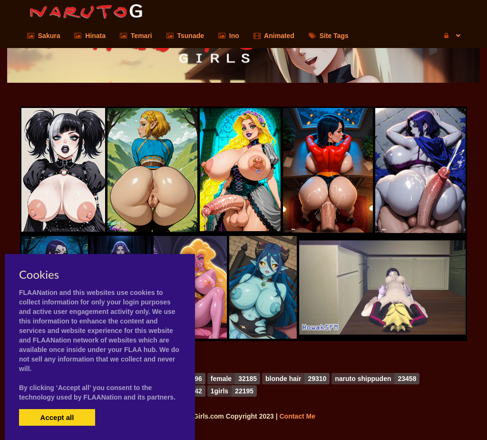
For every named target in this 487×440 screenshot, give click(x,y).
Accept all (57, 417)
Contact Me (297, 416)
